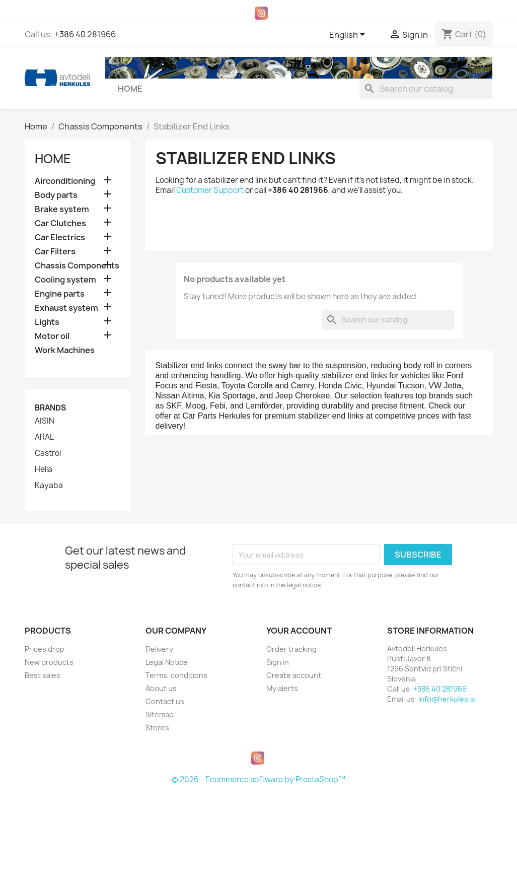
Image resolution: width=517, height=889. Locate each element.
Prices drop (44, 649)
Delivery (159, 649)
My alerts (282, 688)
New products (49, 662)
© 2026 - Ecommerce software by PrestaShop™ (258, 779)
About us (161, 688)
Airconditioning (65, 181)
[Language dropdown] (348, 35)
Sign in (277, 662)
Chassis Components (77, 265)
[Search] (425, 89)
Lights (47, 322)
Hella (43, 469)
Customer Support (210, 190)
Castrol (48, 453)
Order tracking (291, 649)
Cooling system (65, 280)
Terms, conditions (176, 675)
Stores (157, 727)
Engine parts (60, 294)
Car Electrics (60, 237)
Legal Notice (166, 662)
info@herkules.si (447, 699)
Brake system (62, 209)
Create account (293, 675)
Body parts (56, 195)
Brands (50, 407)
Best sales (42, 675)
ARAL (44, 437)
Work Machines (65, 350)
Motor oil (52, 336)
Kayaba (49, 486)
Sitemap (159, 714)
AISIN (44, 421)
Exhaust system (66, 308)
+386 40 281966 (85, 34)
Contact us (164, 701)
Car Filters (55, 251)
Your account (299, 630)
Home (130, 88)
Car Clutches (60, 223)
